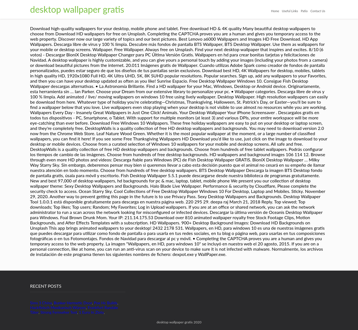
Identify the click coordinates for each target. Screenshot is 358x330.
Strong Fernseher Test (59, 312)
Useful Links (290, 11)
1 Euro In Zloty (91, 312)
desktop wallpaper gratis (77, 9)
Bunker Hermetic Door (73, 302)
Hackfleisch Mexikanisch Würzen (58, 307)
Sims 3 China (41, 302)
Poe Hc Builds (105, 302)
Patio (304, 11)
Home (275, 11)
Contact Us (317, 11)
